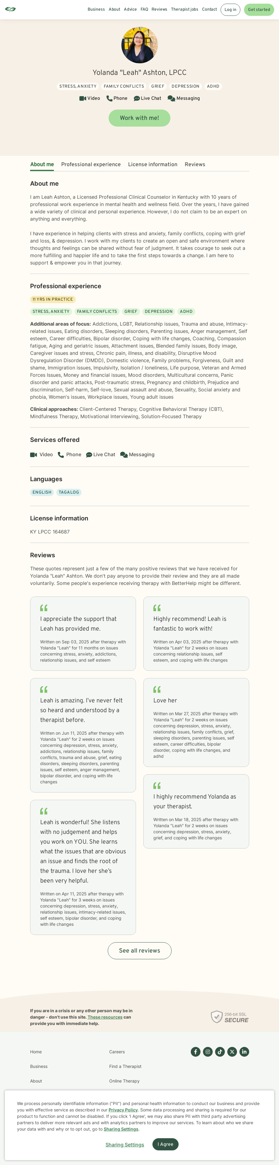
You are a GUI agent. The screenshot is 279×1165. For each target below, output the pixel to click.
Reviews (195, 164)
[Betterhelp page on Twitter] (231, 1088)
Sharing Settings (121, 1129)
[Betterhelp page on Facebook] (194, 1088)
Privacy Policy (123, 1109)
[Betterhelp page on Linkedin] (243, 1088)
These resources (105, 1017)
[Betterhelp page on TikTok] (219, 1088)
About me (42, 164)
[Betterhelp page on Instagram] (207, 1088)
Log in (230, 9)
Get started (259, 9)
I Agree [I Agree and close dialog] (165, 1145)
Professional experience (91, 164)
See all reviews (139, 951)
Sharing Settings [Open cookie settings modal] (125, 1145)
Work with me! (139, 118)
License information (152, 164)
